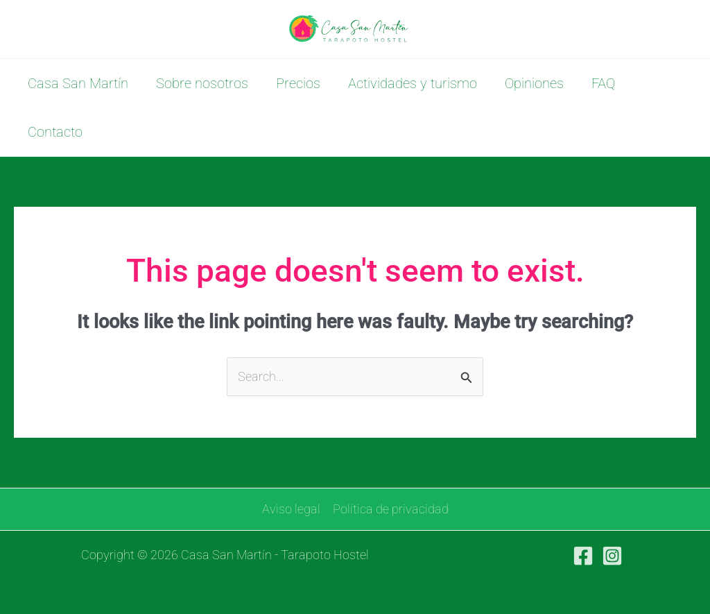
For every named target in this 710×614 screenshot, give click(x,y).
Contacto (55, 131)
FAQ (603, 83)
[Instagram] (612, 555)
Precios (298, 83)
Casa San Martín (78, 83)
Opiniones (534, 83)
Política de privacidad (391, 509)
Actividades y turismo (412, 83)
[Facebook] (583, 555)
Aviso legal (291, 509)
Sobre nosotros (202, 83)
